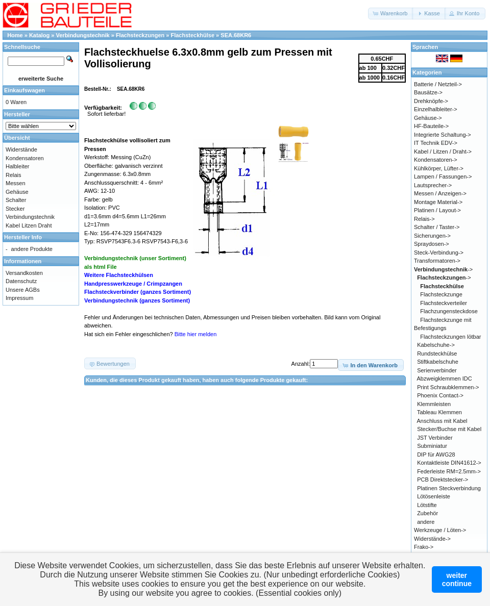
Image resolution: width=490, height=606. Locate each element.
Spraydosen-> (431, 244)
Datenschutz (21, 281)
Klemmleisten (434, 404)
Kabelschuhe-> (436, 345)
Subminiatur (432, 446)
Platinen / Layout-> (437, 210)
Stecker (15, 209)
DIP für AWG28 (436, 454)
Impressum (19, 298)
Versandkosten (24, 273)
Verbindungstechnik (83, 35)
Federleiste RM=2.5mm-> (449, 471)
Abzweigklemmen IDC (444, 378)
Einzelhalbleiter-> (435, 109)
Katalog (39, 35)
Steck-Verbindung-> (438, 252)
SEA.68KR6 (235, 35)
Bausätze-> (428, 92)
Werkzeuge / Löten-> (440, 530)
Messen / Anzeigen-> (440, 193)
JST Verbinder (435, 438)
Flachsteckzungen (140, 35)
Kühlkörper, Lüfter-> (438, 168)
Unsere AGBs (23, 290)
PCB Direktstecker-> (442, 479)
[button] (390, 13)
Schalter (16, 200)
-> (443, 269)
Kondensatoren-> (435, 160)
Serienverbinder (437, 370)
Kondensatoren (25, 158)
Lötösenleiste (433, 496)
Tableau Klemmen (439, 412)
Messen (16, 183)
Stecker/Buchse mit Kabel (449, 429)
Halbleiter (17, 166)
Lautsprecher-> (433, 185)
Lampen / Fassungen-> (443, 176)
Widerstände (21, 149)
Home (15, 35)
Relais (13, 175)
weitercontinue (457, 579)
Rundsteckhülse (437, 353)
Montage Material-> (438, 202)
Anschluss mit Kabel (442, 421)
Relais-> (424, 219)
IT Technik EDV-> (435, 143)
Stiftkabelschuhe (437, 362)
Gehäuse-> (428, 118)
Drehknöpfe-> (431, 101)
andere (425, 522)
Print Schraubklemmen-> (448, 387)
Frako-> (423, 547)
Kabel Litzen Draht (29, 225)
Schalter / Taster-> (436, 227)
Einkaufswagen (24, 90)
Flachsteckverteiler (443, 303)
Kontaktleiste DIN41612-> (449, 463)
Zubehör (427, 513)
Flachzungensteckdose (449, 311)
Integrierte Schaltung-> (442, 135)
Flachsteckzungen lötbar (450, 337)
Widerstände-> (432, 539)
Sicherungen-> (432, 236)
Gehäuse (17, 192)
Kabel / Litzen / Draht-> (443, 151)
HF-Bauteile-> (431, 126)
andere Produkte (32, 249)
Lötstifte (427, 505)
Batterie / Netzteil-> (438, 84)
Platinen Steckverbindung (449, 488)
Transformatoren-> (437, 261)
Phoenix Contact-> (440, 395)
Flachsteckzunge (441, 294)
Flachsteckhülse (192, 35)
